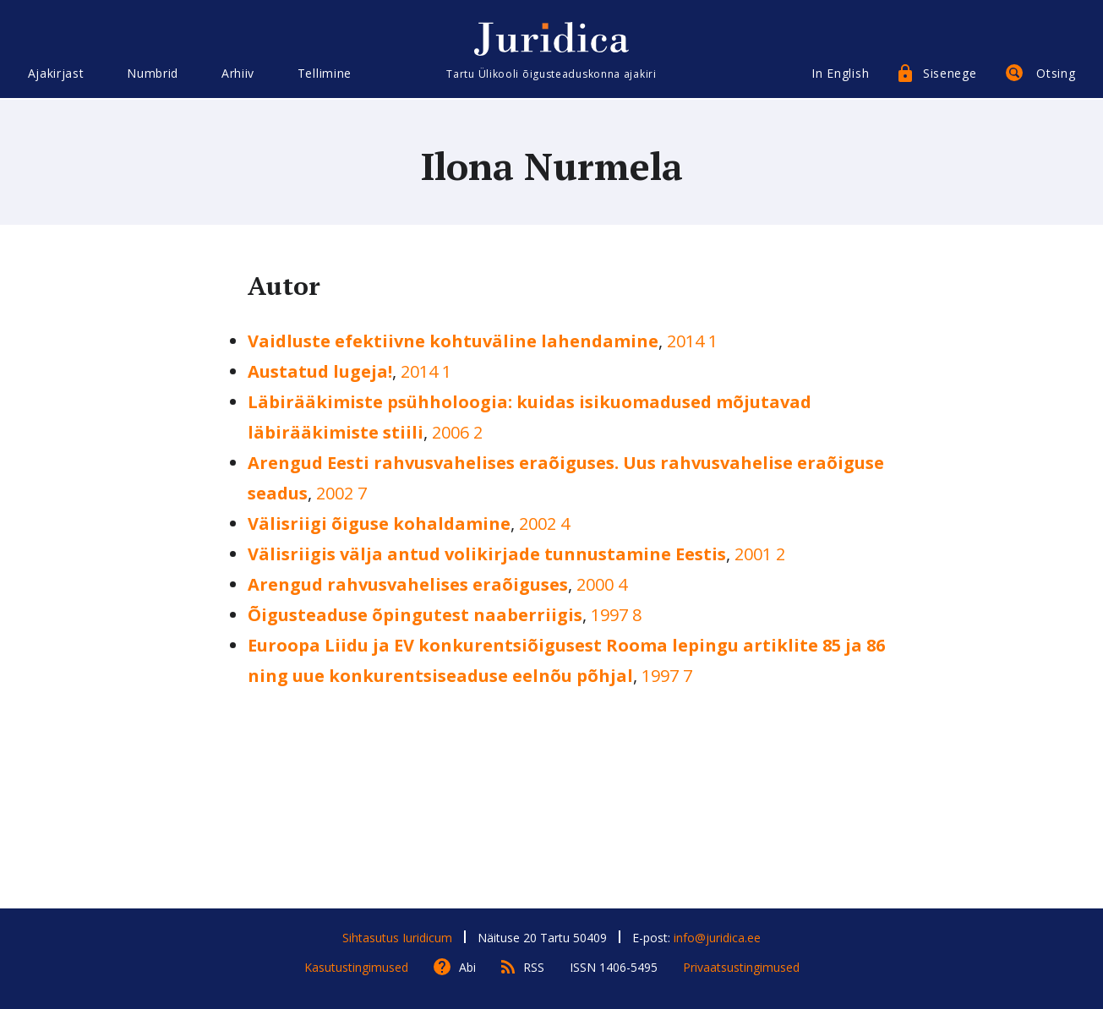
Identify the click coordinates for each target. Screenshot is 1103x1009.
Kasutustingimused (356, 967)
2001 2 (759, 554)
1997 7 (667, 675)
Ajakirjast (56, 74)
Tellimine (325, 74)
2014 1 (692, 341)
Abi (467, 967)
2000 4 (601, 584)
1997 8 (616, 614)
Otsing (1055, 74)
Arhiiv (237, 74)
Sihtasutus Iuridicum (397, 938)
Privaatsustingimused (741, 967)
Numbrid (152, 74)
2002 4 (544, 523)
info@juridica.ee (717, 938)
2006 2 (457, 432)
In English (840, 74)
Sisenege (950, 74)
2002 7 (341, 493)
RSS (533, 967)
